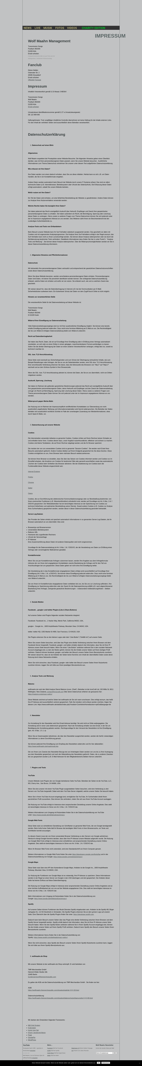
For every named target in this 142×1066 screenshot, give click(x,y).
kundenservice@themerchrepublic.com (42, 977)
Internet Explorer (34, 471)
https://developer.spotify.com (83, 914)
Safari (30, 488)
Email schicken (33, 53)
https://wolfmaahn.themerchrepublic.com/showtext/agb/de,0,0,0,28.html (53, 990)
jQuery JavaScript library (37, 1033)
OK (99, 1063)
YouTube (26, 1045)
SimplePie (31, 1037)
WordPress (32, 1040)
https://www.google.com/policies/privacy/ (67, 857)
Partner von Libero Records (80, 1050)
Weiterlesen (105, 1063)
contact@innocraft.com (55, 692)
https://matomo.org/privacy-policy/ (40, 694)
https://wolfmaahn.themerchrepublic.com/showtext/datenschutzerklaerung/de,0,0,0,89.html (60, 998)
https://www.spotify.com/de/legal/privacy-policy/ (50, 937)
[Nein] (139, 1063)
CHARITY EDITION (93, 28)
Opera (30, 493)
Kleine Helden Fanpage (82, 1048)
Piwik (30, 1035)
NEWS (27, 28)
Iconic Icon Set (33, 1030)
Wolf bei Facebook (55, 1048)
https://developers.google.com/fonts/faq (86, 854)
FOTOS (59, 28)
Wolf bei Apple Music (56, 1053)
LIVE (37, 28)
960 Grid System (34, 1025)
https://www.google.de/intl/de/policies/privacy (48, 815)
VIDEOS (72, 28)
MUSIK (47, 28)
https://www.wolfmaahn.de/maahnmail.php (43, 746)
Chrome (31, 482)
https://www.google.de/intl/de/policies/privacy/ (50, 898)
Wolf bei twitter (53, 1055)
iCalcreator (32, 1028)
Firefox (30, 477)
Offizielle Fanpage (34, 80)
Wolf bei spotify (53, 1050)
